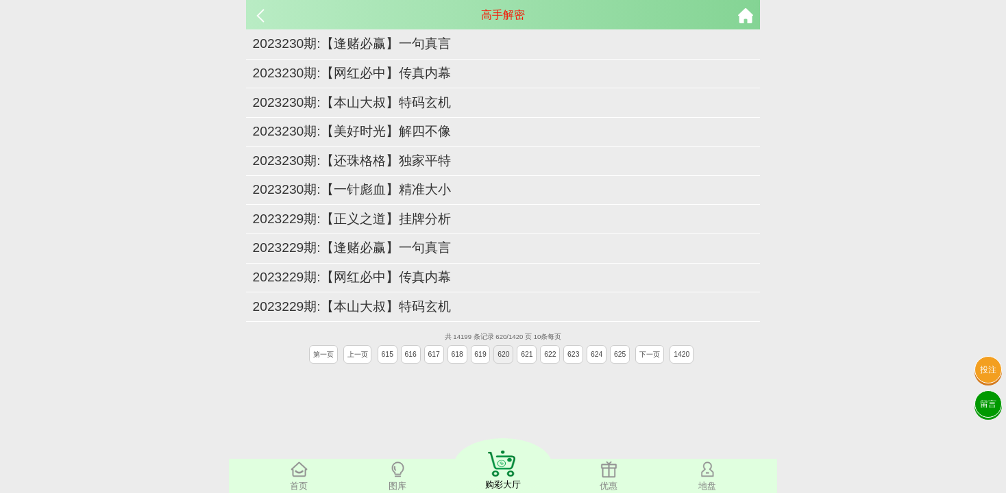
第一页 (323, 354)
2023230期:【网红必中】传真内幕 (352, 73)
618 (457, 354)
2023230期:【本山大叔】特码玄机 (352, 102)
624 (596, 354)
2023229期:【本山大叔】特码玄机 (352, 306)
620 (503, 354)
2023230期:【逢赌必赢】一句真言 (352, 43)
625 (620, 354)
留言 (988, 404)
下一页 (649, 354)
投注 (988, 370)
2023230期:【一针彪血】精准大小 (352, 189)
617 (433, 354)
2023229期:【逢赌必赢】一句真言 (352, 247)
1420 (681, 354)
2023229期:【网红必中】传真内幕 (352, 277)
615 (387, 354)
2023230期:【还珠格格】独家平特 (352, 160)
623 (573, 354)
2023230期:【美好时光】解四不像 (352, 131)
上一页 (357, 354)
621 (526, 354)
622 (550, 354)
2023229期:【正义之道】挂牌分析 (352, 219)
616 (411, 354)
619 (480, 354)
